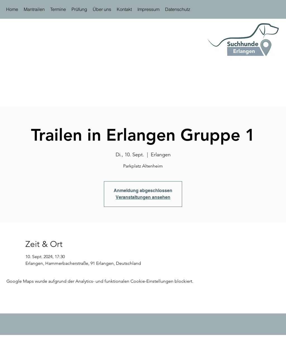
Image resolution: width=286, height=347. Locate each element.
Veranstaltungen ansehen (143, 197)
